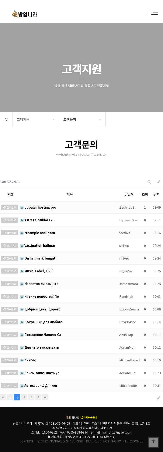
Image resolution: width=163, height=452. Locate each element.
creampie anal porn (37, 232)
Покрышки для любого (41, 322)
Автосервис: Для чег (39, 385)
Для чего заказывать (39, 347)
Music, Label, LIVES (37, 271)
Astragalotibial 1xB (37, 220)
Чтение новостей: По (39, 296)
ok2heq (28, 360)
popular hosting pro (38, 207)
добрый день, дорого (40, 309)
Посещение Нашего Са (40, 334)
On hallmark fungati (38, 258)
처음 (3, 397)
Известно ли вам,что (39, 283)
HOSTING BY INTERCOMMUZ (123, 441)
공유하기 (153, 119)
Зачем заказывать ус (39, 373)
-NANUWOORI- (59, 441)
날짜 (157, 194)
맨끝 (45, 397)
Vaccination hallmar (37, 245)
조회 (145, 194)
